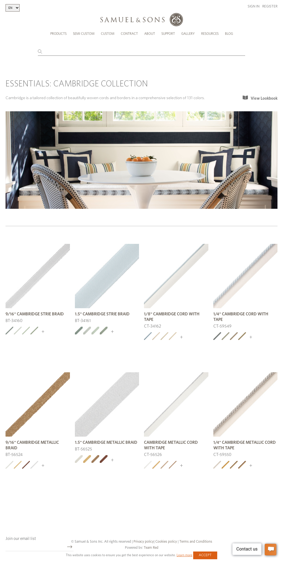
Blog (229, 33)
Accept (205, 555)
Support (168, 33)
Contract (129, 33)
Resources (210, 33)
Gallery (188, 33)
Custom (107, 33)
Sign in (254, 6)
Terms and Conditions (195, 541)
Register (269, 6)
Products (58, 33)
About (149, 33)
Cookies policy (166, 541)
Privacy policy (143, 541)
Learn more (184, 555)
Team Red (151, 548)
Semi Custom (84, 33)
